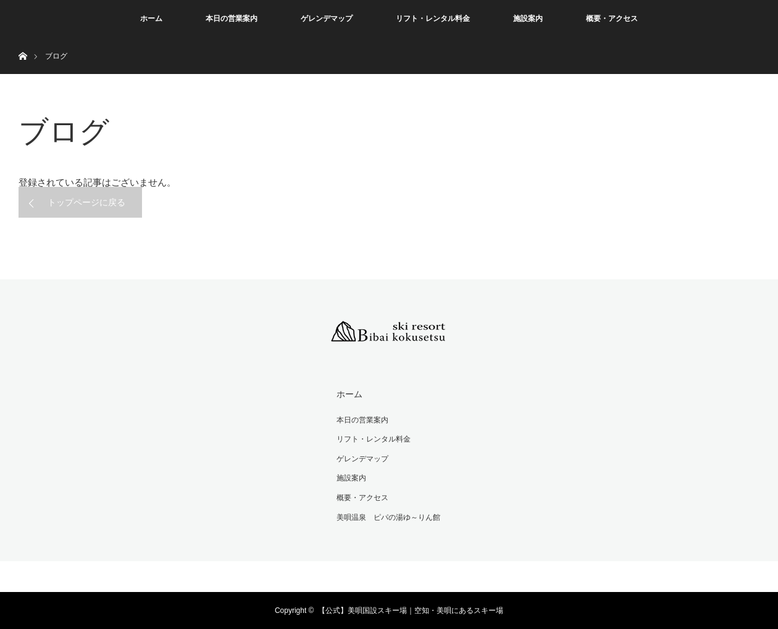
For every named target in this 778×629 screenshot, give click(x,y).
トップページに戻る (86, 202)
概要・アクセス (612, 18)
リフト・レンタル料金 (433, 18)
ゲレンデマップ (327, 18)
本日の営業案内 (231, 18)
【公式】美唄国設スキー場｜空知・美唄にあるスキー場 (410, 610)
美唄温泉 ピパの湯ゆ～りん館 (388, 517)
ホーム (151, 18)
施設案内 (528, 18)
